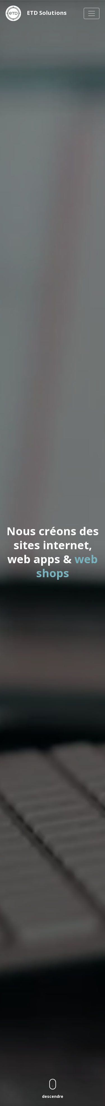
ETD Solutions (36, 13)
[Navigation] (91, 13)
